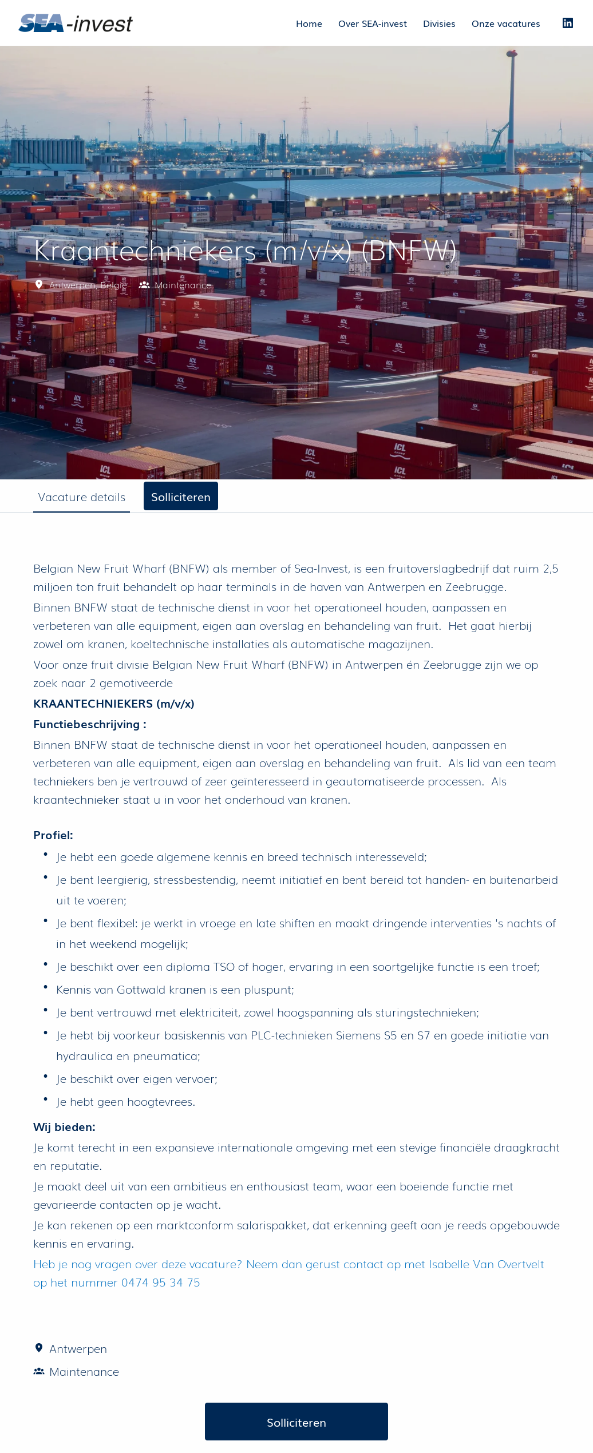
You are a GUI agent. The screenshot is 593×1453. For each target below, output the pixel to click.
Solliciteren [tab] (181, 496)
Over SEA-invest (372, 23)
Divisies (439, 23)
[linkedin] (567, 22)
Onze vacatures (506, 23)
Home (309, 23)
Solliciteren (296, 1421)
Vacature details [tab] (81, 496)
